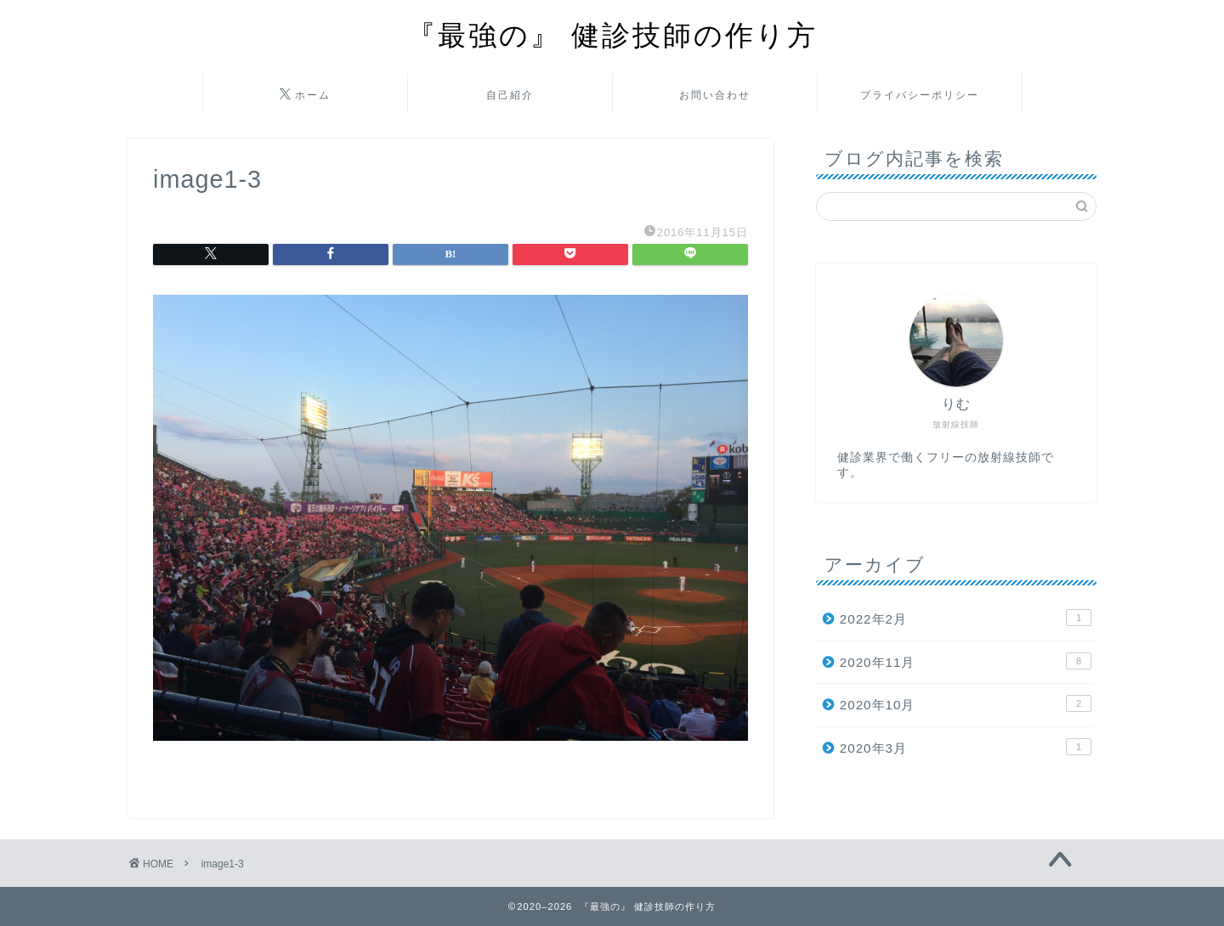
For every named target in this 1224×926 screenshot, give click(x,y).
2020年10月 (965, 703)
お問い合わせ (715, 94)
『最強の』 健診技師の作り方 (612, 34)
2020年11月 (965, 660)
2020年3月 (965, 746)
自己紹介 (510, 94)
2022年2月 (965, 617)
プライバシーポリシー (919, 94)
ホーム (305, 95)
